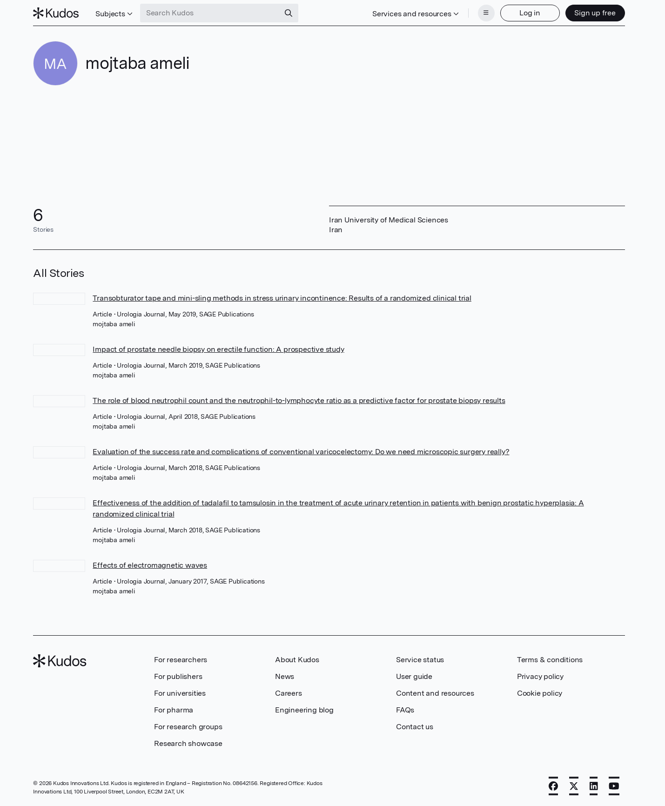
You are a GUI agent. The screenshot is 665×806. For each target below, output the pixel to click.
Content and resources (435, 693)
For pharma (173, 709)
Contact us (414, 726)
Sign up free (595, 12)
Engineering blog (304, 709)
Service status (420, 659)
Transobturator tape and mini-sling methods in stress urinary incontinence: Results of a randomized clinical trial (282, 298)
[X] (573, 786)
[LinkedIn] (594, 786)
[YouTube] (614, 786)
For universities (180, 693)
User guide (414, 676)
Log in (529, 12)
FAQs (405, 709)
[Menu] (486, 13)
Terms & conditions (550, 659)
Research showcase (188, 743)
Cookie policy (539, 693)
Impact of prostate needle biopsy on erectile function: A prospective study (218, 349)
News (284, 676)
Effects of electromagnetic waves (150, 565)
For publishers (178, 676)
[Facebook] (553, 786)
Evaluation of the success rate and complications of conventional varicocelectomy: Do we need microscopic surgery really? (301, 451)
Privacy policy (540, 676)
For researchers (180, 659)
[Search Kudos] (210, 13)
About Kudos (297, 659)
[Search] (288, 13)
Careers (288, 693)
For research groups (188, 726)
